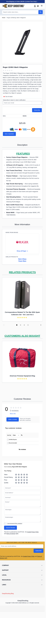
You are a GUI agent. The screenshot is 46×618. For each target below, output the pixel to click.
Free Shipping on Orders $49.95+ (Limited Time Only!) (22, 1)
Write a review (12, 419)
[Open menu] (42, 6)
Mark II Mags (22, 259)
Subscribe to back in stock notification (14, 100)
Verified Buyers (13, 439)
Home (3, 17)
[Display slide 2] (20, 325)
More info (13, 413)
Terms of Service (10, 533)
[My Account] (34, 5)
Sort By (9, 435)
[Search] (40, 12)
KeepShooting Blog (8, 593)
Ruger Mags (22, 261)
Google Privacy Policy (33, 532)
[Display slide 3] (24, 325)
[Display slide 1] (17, 325)
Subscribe (38, 550)
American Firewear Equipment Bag (22, 376)
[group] (8, 70)
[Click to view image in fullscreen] (22, 42)
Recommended (13, 443)
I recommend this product (14, 523)
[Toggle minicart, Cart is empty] (38, 6)
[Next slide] (41, 325)
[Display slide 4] (28, 325)
